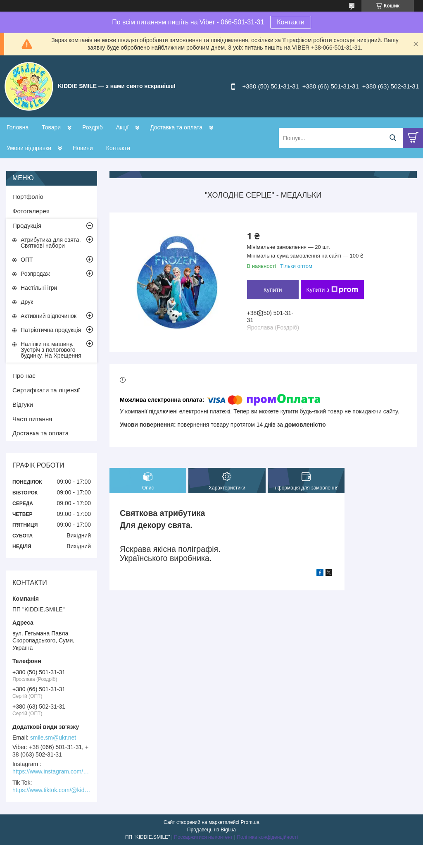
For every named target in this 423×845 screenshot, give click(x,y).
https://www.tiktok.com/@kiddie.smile (51, 790)
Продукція (26, 225)
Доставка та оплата (176, 127)
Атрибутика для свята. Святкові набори (51, 242)
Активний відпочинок (48, 316)
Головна (18, 127)
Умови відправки (29, 148)
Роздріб (92, 127)
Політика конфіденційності (267, 837)
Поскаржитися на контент (203, 837)
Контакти (290, 22)
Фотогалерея (31, 211)
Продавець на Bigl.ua (211, 830)
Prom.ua (250, 822)
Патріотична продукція (51, 330)
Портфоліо (27, 196)
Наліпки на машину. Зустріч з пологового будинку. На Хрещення (51, 350)
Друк (27, 301)
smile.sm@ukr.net (53, 737)
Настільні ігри (39, 287)
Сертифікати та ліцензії (46, 390)
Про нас (24, 375)
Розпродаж (35, 273)
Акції (122, 127)
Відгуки (22, 404)
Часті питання (32, 418)
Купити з (332, 290)
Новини (83, 148)
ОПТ (27, 259)
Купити (273, 289)
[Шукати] (393, 138)
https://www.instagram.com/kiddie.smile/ (51, 771)
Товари (51, 127)
